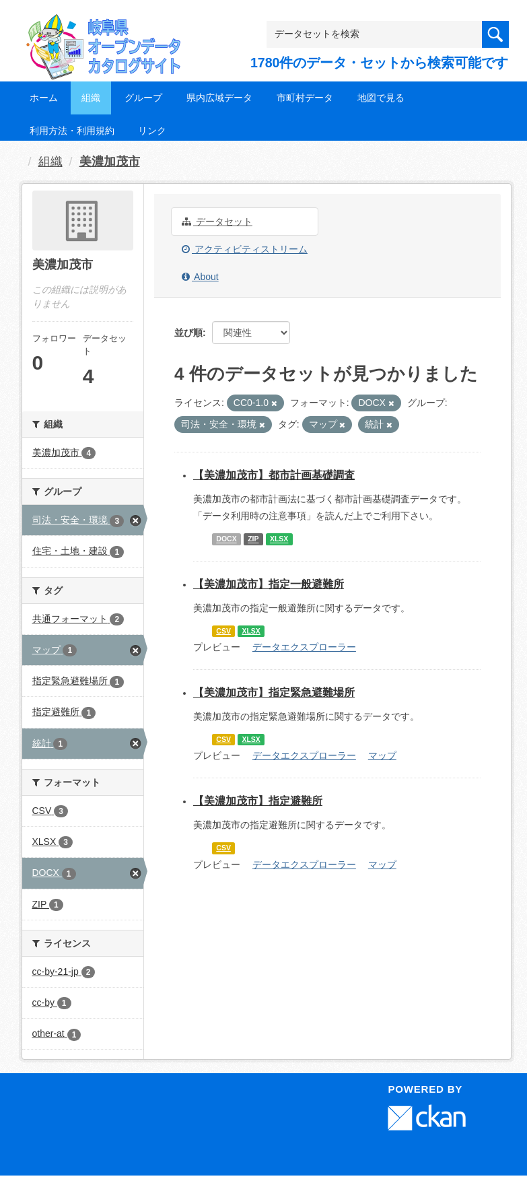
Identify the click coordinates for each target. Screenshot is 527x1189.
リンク (152, 130)
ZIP (253, 539)
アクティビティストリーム (245, 249)
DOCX (226, 539)
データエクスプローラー (304, 647)
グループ (143, 97)
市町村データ (305, 97)
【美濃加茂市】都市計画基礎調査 (274, 475)
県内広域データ (219, 97)
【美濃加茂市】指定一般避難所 (268, 584)
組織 (90, 97)
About (200, 276)
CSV (223, 631)
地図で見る (381, 97)
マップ (382, 755)
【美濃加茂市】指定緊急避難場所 (274, 692)
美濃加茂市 (109, 161)
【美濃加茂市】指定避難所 (257, 801)
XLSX (279, 539)
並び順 (188, 332)
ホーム (44, 97)
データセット (217, 221)
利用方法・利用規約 (72, 130)
